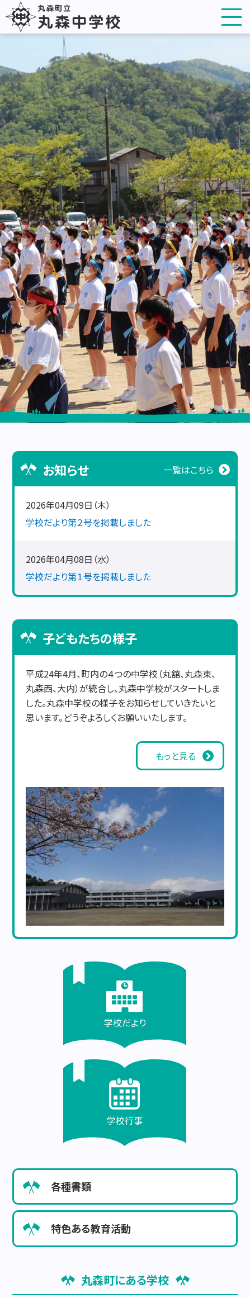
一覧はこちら (188, 469)
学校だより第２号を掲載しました (88, 522)
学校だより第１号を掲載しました (88, 576)
